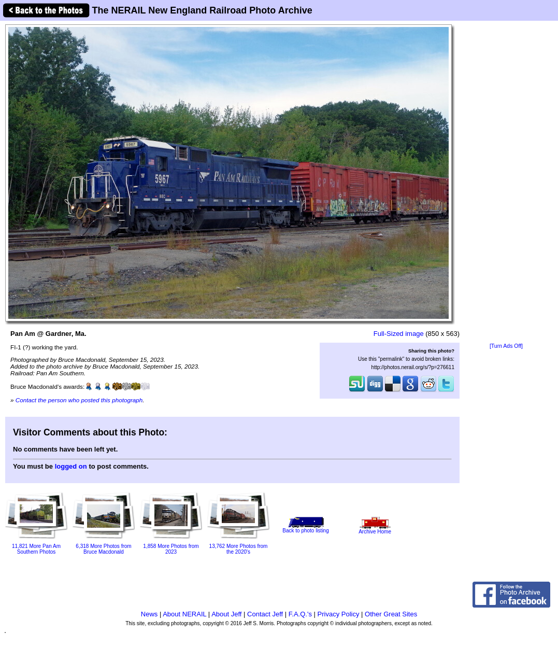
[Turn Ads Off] (506, 346)
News (149, 614)
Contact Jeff (265, 614)
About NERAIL (184, 614)
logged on (71, 466)
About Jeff (226, 614)
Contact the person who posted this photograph (79, 400)
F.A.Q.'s (300, 614)
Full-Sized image (399, 333)
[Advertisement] (506, 182)
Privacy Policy (339, 614)
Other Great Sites (391, 614)
